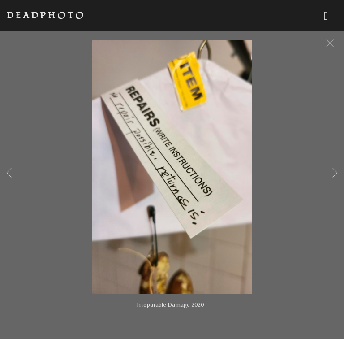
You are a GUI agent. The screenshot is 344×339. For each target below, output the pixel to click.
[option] (172, 178)
